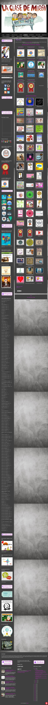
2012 (35, 699)
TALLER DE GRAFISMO (4, 510)
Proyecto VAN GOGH (4, 488)
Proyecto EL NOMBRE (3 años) (6, 436)
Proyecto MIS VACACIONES (5, 480)
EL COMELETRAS (4, 324)
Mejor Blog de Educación (31, 71)
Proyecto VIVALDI (4, 489)
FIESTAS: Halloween (4, 356)
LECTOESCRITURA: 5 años (5, 378)
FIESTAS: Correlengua (4, 342)
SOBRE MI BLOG (4, 504)
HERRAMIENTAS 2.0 (4, 365)
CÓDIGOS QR (3, 316)
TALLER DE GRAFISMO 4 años (6, 513)
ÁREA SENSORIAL (4, 304)
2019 (35, 691)
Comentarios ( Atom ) (33, 300)
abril (35, 669)
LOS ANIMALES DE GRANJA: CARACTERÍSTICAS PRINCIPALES (10, 676)
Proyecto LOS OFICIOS (4, 471)
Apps (2, 303)
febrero (36, 681)
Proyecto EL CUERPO (4, 424)
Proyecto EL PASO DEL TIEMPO (6, 440)
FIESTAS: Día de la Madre (5, 344)
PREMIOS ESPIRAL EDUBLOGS (6, 412)
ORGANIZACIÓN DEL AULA (5, 403)
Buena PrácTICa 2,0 (31, 47)
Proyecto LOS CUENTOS (5, 466)
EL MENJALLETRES (4, 327)
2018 (35, 692)
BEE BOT (2, 312)
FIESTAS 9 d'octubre (4, 339)
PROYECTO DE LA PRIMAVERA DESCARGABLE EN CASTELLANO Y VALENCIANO (10, 688)
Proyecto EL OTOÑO (4, 439)
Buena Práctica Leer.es (41, 60)
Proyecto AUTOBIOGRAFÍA (5, 417)
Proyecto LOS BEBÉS (4, 457)
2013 (35, 698)
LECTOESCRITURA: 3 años (5, 375)
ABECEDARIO (3, 301)
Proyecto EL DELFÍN (4, 426)
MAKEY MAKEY (3, 389)
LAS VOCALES (3, 373)
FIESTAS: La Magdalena (5, 358)
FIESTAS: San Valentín (4, 362)
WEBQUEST (3, 528)
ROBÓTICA (13, 36)
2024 (35, 685)
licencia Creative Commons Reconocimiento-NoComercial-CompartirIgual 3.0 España (24, 671)
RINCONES (3, 501)
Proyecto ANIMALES (4, 415)
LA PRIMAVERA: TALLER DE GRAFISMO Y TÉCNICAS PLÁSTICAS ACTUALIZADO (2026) (10, 671)
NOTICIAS (2, 400)
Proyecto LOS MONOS (4, 469)
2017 (35, 693)
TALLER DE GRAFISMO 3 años (6, 511)
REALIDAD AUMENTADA (6, 36)
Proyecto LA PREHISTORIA (5, 450)
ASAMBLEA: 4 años (4, 307)
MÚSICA (2, 398)
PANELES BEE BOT (19, 36)
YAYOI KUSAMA (3, 530)
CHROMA (2, 313)
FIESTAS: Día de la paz (4, 346)
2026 (35, 668)
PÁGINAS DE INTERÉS (4, 404)
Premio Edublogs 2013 (31, 59)
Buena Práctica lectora (41, 59)
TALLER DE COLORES (4, 505)
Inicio (31, 295)
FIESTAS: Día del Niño (4, 350)
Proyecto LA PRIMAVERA (5, 451)
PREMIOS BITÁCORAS (4, 411)
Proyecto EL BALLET (4, 421)
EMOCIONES (3, 330)
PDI (2, 409)
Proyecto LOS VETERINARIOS (5, 476)
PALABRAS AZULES (4, 406)
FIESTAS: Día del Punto (4, 353)
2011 (35, 700)
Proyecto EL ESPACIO (4, 427)
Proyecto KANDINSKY (4, 448)
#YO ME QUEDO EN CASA (5, 300)
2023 (35, 686)
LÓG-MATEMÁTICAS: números (5, 386)
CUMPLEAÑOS (3, 321)
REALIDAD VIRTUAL (4, 496)
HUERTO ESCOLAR (4, 367)
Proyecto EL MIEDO (4, 430)
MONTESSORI (34, 36)
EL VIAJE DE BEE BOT (4, 329)
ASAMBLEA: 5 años (4, 309)
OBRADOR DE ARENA (4, 401)
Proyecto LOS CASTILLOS (5, 463)
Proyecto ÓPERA (3, 483)
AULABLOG (3, 310)
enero (36, 682)
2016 (35, 694)
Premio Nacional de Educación (21, 60)
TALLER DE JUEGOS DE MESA (6, 516)
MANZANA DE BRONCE (31, 80)
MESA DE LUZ (3, 392)
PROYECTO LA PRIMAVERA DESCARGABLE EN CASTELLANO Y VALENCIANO (10, 682)
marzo (36, 680)
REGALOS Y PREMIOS (4, 498)
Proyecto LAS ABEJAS (4, 453)
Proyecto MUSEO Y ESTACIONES (6, 482)
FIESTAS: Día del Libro (4, 349)
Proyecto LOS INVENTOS (5, 468)
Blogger (27, 703)
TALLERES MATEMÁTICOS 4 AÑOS (6, 519)
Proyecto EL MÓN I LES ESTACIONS (6, 432)
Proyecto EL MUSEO (4, 434)
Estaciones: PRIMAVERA (5, 335)
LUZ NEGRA (3, 388)
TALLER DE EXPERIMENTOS (5, 508)
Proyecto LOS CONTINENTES (5, 465)
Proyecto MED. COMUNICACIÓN (6, 479)
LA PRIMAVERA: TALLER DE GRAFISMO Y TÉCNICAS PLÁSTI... (41, 676)
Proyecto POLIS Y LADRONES (5, 485)
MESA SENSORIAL (27, 36)
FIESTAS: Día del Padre (4, 352)
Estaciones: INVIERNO (4, 332)
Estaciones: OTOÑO (4, 333)
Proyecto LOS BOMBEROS (5, 459)
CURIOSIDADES (3, 323)
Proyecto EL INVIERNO (4, 429)
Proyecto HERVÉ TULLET (5, 445)
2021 (35, 688)
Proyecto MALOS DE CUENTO (5, 477)
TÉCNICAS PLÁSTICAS (4, 524)
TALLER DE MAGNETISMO (5, 518)
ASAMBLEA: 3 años (4, 306)
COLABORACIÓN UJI (4, 318)
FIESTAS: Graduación (4, 355)
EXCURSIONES (3, 338)
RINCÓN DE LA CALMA (4, 499)
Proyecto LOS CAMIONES (5, 462)
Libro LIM (2, 379)
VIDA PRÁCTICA (3, 527)
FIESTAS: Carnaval (4, 341)
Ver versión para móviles (31, 297)
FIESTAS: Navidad (4, 359)
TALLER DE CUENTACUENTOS (5, 507)
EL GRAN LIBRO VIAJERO (5, 326)
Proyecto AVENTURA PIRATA (5, 418)
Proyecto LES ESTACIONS (5, 456)
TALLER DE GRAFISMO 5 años (6, 515)
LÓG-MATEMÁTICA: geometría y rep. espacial (6, 383)
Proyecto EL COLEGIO (4, 423)
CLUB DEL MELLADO (4, 315)
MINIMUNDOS (3, 395)
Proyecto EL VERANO (4, 442)
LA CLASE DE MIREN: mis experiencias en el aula (13, 3)
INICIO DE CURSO (4, 368)
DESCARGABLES (40, 36)
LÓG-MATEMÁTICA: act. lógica (5, 381)
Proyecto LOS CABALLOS (5, 460)
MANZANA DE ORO (19, 80)
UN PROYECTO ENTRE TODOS (5, 525)
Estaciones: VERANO (4, 336)
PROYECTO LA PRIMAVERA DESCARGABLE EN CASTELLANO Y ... (41, 674)
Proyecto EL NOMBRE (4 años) (6, 437)
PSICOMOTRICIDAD (4, 493)
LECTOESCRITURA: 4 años (5, 376)
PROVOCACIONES (4, 414)
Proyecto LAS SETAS (4, 454)
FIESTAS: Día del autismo (5, 347)
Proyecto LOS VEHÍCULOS (5, 474)
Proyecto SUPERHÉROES (5, 486)
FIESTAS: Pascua (3, 361)
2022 (35, 687)
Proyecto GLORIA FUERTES (5, 443)
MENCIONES (3, 391)
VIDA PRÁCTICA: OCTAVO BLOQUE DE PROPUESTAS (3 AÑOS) (10, 694)
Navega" (40, 47)
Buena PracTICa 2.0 (20, 47)
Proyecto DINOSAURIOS (4, 420)
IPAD (2, 370)
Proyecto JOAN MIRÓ (4, 446)
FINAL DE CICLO (3, 364)
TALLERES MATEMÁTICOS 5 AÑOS (6, 521)
